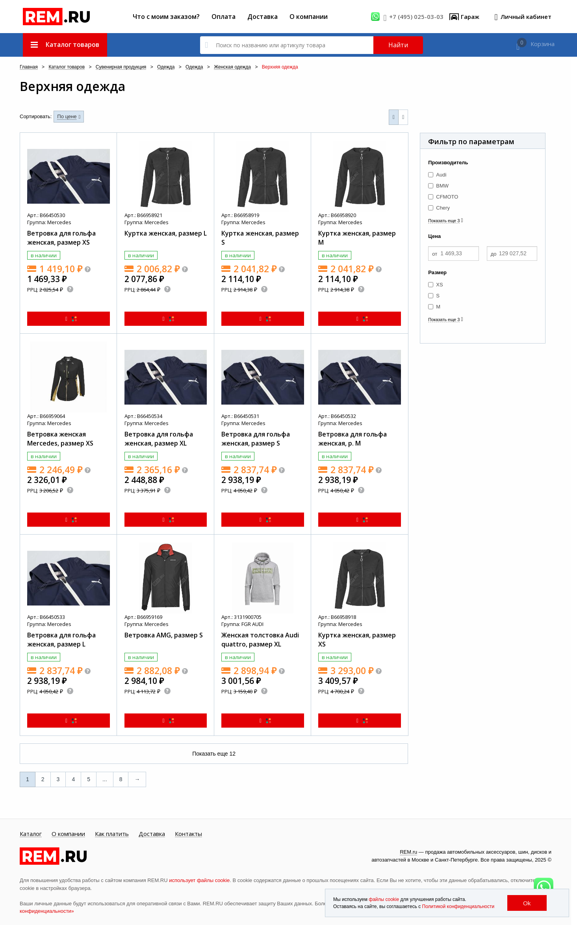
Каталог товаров (66, 67)
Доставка (262, 16)
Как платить (112, 834)
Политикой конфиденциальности (458, 906)
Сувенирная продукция (121, 67)
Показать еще (214, 753)
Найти (398, 45)
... (104, 779)
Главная (29, 67)
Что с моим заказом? (166, 16)
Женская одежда (232, 67)
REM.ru (408, 852)
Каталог (31, 834)
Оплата (224, 16)
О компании (308, 16)
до (494, 254)
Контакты (188, 834)
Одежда (165, 67)
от (434, 254)
